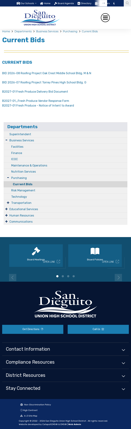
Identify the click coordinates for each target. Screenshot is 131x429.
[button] (28, 3)
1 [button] (57, 276)
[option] (26, 3)
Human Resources (21, 215)
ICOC (14, 159)
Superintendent (20, 134)
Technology (19, 196)
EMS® (63, 424)
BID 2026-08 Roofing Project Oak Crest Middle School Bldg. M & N (46, 73)
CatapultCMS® (50, 424)
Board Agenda (66, 3)
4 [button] (73, 276)
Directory (86, 3)
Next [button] (118, 277)
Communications (21, 221)
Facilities (17, 146)
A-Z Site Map (28, 416)
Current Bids (90, 31)
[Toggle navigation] (105, 17)
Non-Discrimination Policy (35, 404)
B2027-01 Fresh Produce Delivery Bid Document (35, 91)
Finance (16, 153)
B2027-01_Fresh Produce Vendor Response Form (35, 101)
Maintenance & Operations (29, 165)
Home (47, 3)
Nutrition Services (23, 171)
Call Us (98, 329)
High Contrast (30, 410)
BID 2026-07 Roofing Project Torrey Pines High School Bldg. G (44, 82)
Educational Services (23, 209)
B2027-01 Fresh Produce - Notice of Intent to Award (38, 105)
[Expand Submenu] (6, 140)
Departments (23, 31)
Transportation (21, 203)
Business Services (47, 31)
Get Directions (32, 329)
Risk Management (23, 190)
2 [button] (63, 276)
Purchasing (70, 31)
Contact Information (28, 349)
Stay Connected (23, 388)
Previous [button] (12, 277)
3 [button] (68, 276)
